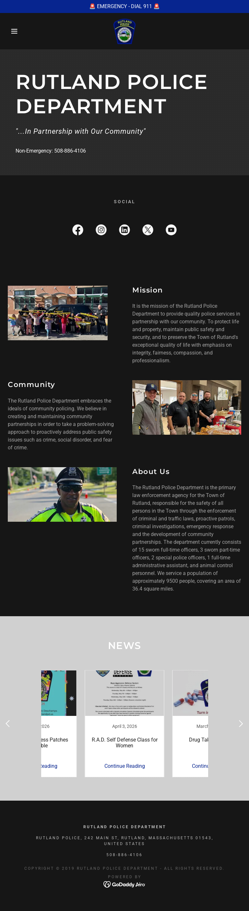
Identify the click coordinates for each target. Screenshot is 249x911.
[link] (124, 31)
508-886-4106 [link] (70, 151)
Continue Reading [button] (81, 766)
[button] (12, 31)
